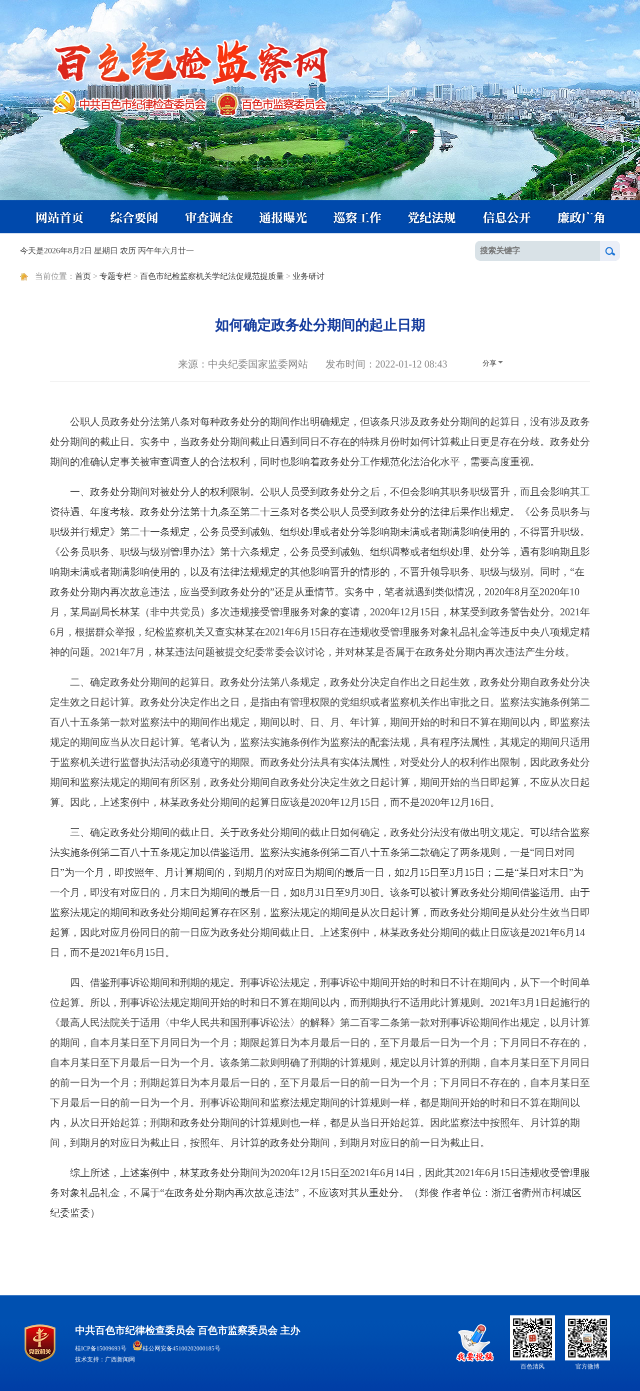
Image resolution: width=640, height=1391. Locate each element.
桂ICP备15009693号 (100, 1348)
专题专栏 (116, 276)
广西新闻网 (120, 1359)
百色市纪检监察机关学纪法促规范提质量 (212, 276)
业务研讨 (308, 276)
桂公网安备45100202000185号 (176, 1348)
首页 (83, 276)
